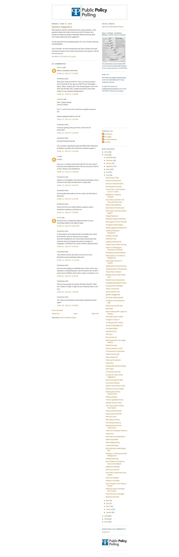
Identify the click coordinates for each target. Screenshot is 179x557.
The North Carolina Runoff (114, 297)
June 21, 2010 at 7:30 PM (67, 212)
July (107, 172)
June (108, 175)
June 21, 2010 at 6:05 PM (67, 185)
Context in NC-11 (111, 331)
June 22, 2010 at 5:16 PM (67, 276)
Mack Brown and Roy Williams (116, 253)
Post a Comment (57, 310)
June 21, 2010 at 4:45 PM (67, 151)
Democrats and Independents (115, 436)
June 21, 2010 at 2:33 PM (67, 73)
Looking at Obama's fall (113, 242)
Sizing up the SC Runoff (113, 414)
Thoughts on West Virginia (114, 225)
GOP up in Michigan (112, 478)
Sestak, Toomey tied (112, 289)
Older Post (95, 313)
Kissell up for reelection (113, 360)
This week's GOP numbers (114, 317)
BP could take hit (111, 337)
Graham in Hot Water (113, 480)
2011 (106, 152)
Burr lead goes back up (113, 422)
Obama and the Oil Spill (113, 411)
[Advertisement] (116, 111)
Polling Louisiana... (112, 397)
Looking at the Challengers (114, 286)
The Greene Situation (113, 383)
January (109, 512)
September (110, 166)
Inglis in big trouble (112, 439)
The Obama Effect (112, 328)
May (107, 500)
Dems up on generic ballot (114, 380)
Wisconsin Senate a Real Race (116, 219)
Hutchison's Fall (111, 239)
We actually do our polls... (114, 186)
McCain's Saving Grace (113, 180)
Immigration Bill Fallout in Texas (116, 283)
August (108, 169)
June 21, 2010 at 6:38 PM (67, 199)
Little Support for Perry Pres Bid (116, 222)
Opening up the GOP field (114, 306)
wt (57, 156)
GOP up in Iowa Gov (112, 469)
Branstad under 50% (112, 497)
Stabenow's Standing (112, 467)
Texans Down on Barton (113, 272)
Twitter (111, 27)
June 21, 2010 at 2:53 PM (67, 119)
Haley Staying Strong (113, 442)
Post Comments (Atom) (68, 317)
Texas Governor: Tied (113, 292)
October (109, 163)
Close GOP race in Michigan (115, 494)
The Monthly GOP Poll (113, 372)
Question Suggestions (113, 294)
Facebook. (120, 27)
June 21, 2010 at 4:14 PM (67, 133)
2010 (106, 155)
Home (76, 313)
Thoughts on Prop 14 (112, 319)
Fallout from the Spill (112, 354)
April (107, 503)
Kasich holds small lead (113, 205)
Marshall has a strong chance (115, 280)
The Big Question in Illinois (114, 322)
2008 (106, 519)
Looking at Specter (112, 236)
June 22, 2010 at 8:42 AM (67, 246)
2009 (106, 516)
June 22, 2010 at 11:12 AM (68, 260)
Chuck (59, 217)
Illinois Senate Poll (112, 357)
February (109, 509)
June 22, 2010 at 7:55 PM (67, 292)
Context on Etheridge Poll (114, 325)
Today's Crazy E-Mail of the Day (116, 244)
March (108, 506)
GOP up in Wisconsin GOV (114, 183)
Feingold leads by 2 (112, 216)
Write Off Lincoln (111, 417)
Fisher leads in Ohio (112, 178)
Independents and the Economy (116, 266)
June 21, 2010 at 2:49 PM (67, 94)
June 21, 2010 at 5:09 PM (67, 172)
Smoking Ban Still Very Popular (116, 366)
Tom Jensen (107, 142)
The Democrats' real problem (115, 351)
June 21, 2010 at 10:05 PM (68, 226)
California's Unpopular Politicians (116, 430)
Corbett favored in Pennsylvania (116, 269)
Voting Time (109, 363)
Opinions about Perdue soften (115, 386)
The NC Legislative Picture (114, 400)
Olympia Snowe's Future (114, 403)
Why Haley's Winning (113, 419)
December (109, 157)
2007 (106, 522)
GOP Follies (110, 369)
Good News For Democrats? (115, 208)
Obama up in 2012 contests (115, 389)
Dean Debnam (107, 134)
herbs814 (60, 99)
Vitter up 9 (109, 334)
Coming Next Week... (113, 445)
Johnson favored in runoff (114, 348)
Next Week (109, 309)
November (109, 160)
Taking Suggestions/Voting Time (116, 228)
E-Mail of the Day (111, 345)
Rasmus (59, 67)
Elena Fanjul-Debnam (110, 139)
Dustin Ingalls (107, 137)
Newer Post (55, 313)
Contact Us (105, 532)
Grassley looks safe (112, 459)
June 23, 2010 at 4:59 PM (67, 305)
